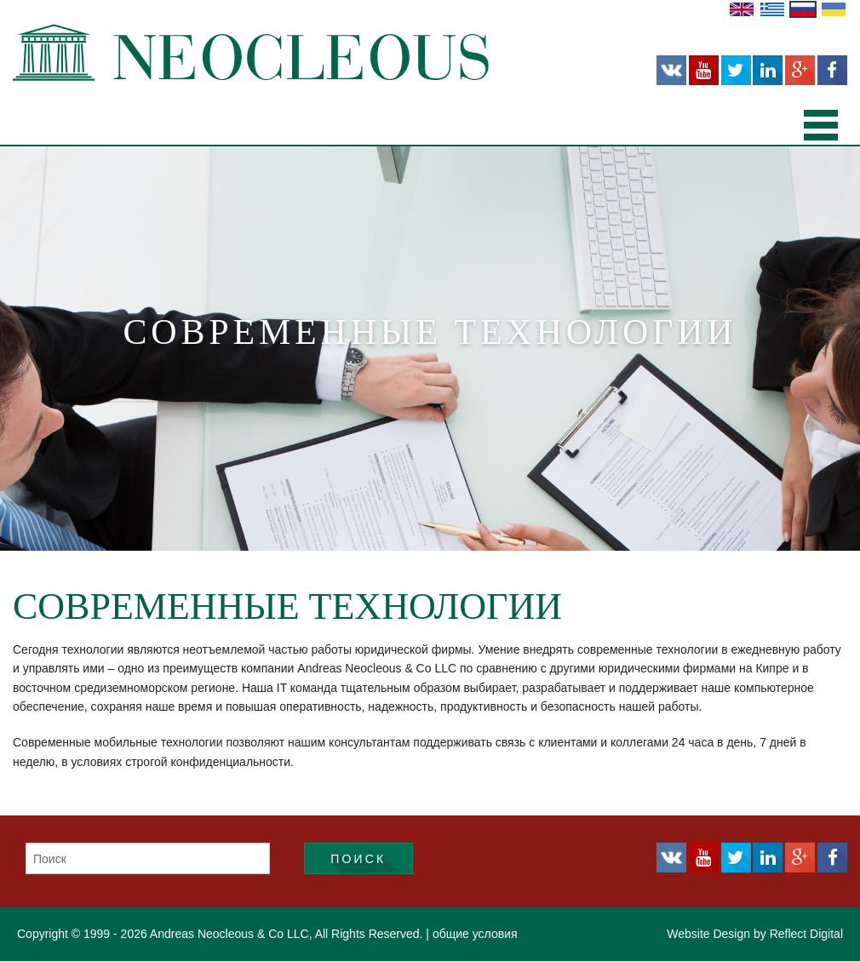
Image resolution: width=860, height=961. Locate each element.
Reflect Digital (806, 934)
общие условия (475, 934)
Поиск (358, 859)
